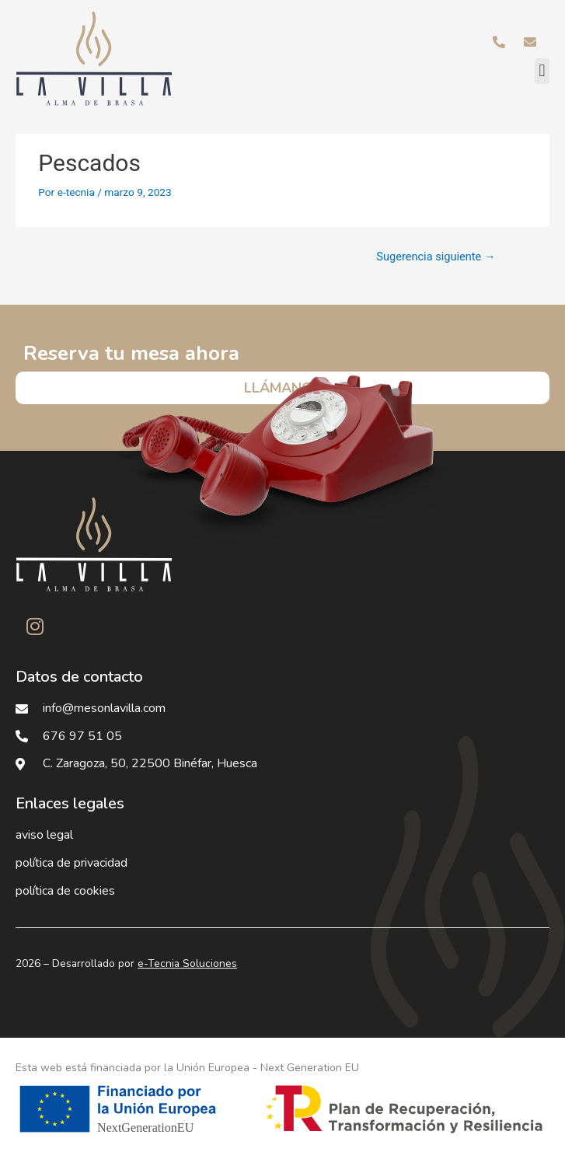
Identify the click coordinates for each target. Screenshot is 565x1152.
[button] (542, 71)
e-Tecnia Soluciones (187, 963)
